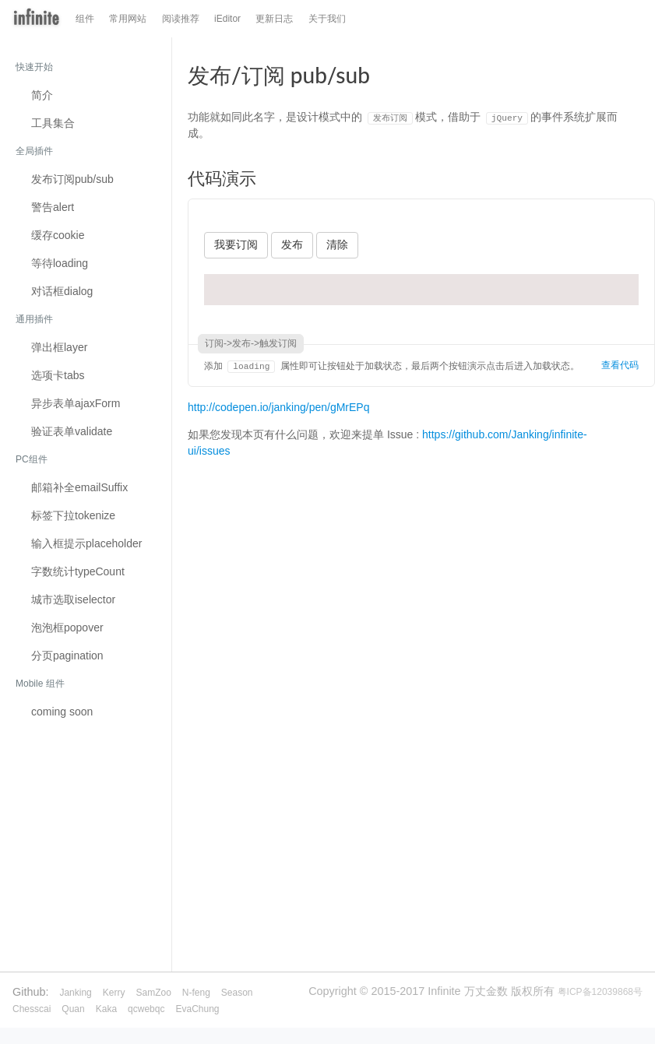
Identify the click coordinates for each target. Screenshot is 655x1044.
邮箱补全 (79, 487)
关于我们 (327, 18)
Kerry (114, 992)
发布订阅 (72, 179)
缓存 (57, 235)
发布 (292, 244)
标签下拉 (73, 515)
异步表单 (75, 403)
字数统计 (78, 571)
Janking (75, 992)
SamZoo (153, 992)
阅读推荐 (180, 18)
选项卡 (57, 375)
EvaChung (197, 1009)
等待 (59, 263)
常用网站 (127, 18)
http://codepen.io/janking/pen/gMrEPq (279, 407)
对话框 (62, 291)
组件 (85, 18)
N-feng (196, 992)
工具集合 (53, 123)
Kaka (106, 1009)
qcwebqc (146, 1009)
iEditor (227, 18)
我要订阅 (236, 244)
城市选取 (73, 599)
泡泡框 (67, 627)
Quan (73, 1009)
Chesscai (31, 1009)
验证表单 (71, 431)
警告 (52, 207)
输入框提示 (86, 543)
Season (237, 992)
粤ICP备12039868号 (600, 991)
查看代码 (620, 365)
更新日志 (274, 18)
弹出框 (59, 347)
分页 (67, 655)
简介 (42, 95)
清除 (337, 244)
